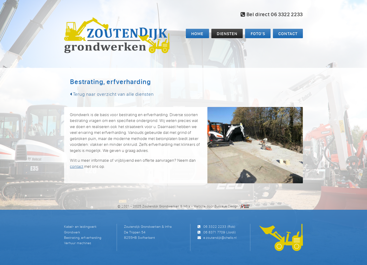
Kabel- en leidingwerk (80, 226)
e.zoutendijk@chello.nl (220, 237)
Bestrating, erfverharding (82, 237)
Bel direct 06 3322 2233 (272, 14)
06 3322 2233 (214, 226)
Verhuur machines (77, 243)
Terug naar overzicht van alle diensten (112, 94)
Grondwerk (72, 232)
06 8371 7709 (214, 232)
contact (76, 166)
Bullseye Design (226, 206)
